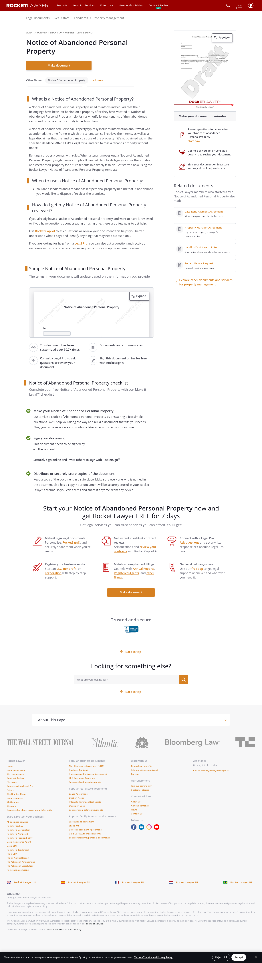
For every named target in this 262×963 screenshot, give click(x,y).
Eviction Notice (76, 802)
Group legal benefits (141, 771)
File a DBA (12, 858)
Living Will (74, 830)
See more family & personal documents (89, 842)
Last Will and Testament (81, 826)
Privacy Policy (74, 934)
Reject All (221, 957)
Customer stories (140, 794)
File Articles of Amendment (21, 866)
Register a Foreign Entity (19, 842)
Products (62, 5)
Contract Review (158, 5)
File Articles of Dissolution (20, 870)
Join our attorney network (144, 775)
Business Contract (78, 775)
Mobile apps (13, 807)
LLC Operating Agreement (82, 783)
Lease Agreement (78, 798)
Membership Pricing (130, 5)
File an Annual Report (18, 862)
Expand (141, 301)
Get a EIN (12, 850)
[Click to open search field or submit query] (228, 5)
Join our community (141, 790)
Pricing (10, 795)
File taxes (12, 787)
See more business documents (85, 787)
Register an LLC (15, 830)
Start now (194, 141)
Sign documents (15, 779)
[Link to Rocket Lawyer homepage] (27, 6)
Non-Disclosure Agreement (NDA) (86, 771)
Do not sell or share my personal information (30, 815)
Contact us (136, 818)
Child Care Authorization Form (85, 838)
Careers (135, 779)
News (134, 814)
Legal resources (15, 803)
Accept (239, 957)
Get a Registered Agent (19, 846)
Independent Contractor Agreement (88, 779)
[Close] (256, 957)
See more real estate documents (86, 814)
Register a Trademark (18, 854)
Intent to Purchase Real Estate (85, 806)
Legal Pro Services (84, 5)
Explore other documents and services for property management (206, 282)
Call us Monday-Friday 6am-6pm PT (211, 775)
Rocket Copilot (45, 236)
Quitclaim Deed (77, 810)
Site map (11, 811)
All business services (17, 826)
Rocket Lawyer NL (187, 887)
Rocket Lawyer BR (241, 887)
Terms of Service (94, 928)
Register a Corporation (18, 834)
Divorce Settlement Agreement (85, 834)
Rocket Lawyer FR (133, 887)
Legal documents (16, 775)
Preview (224, 38)
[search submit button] (183, 684)
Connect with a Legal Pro (20, 791)
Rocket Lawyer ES (79, 887)
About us (135, 806)
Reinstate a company (18, 874)
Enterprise (106, 5)
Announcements (140, 810)
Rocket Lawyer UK (25, 887)
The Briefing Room (16, 799)
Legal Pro (81, 249)
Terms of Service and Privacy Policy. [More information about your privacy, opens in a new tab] (153, 957)
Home (10, 771)
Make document (59, 65)
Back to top (133, 697)
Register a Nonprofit (17, 838)
